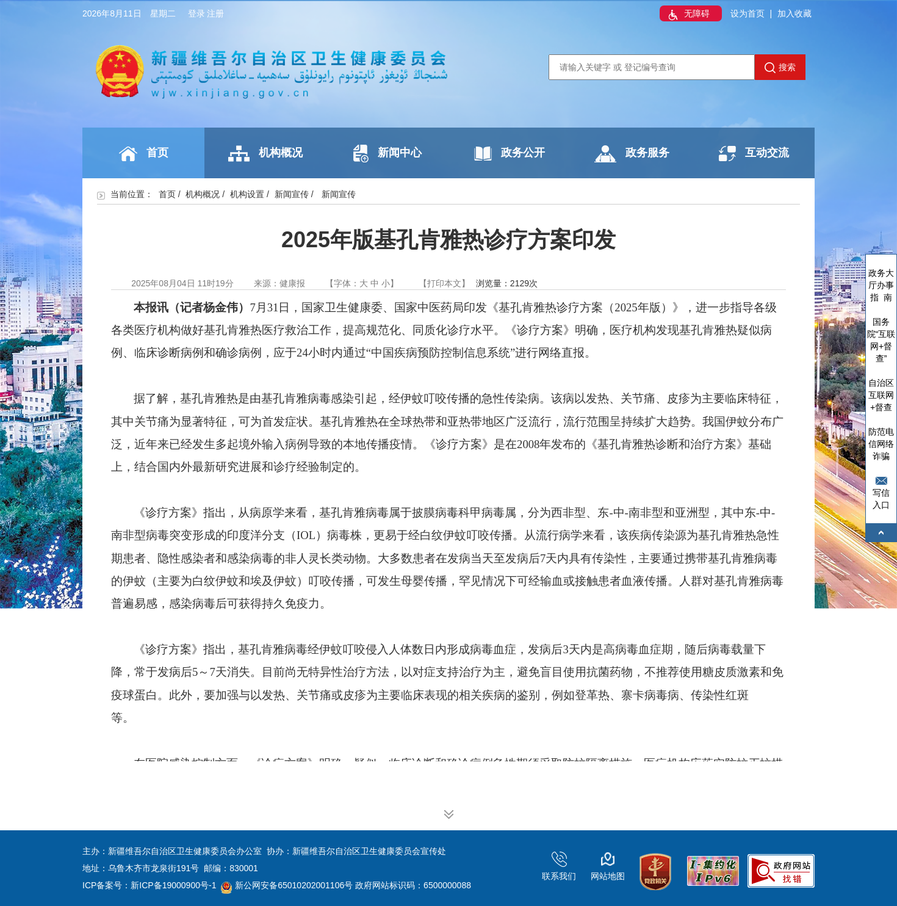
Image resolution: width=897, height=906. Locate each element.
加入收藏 (794, 13)
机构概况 (265, 153)
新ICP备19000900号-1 (173, 885)
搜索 (780, 67)
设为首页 (747, 13)
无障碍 (688, 15)
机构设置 (247, 194)
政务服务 (631, 153)
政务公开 (509, 154)
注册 (215, 13)
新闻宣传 (292, 194)
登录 (196, 13)
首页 (143, 154)
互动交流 (754, 153)
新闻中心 (387, 153)
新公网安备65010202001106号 (287, 885)
